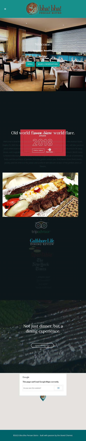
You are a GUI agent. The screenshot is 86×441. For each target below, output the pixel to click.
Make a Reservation (48, 64)
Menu (30, 64)
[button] (43, 397)
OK (58, 388)
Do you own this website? (32, 388)
